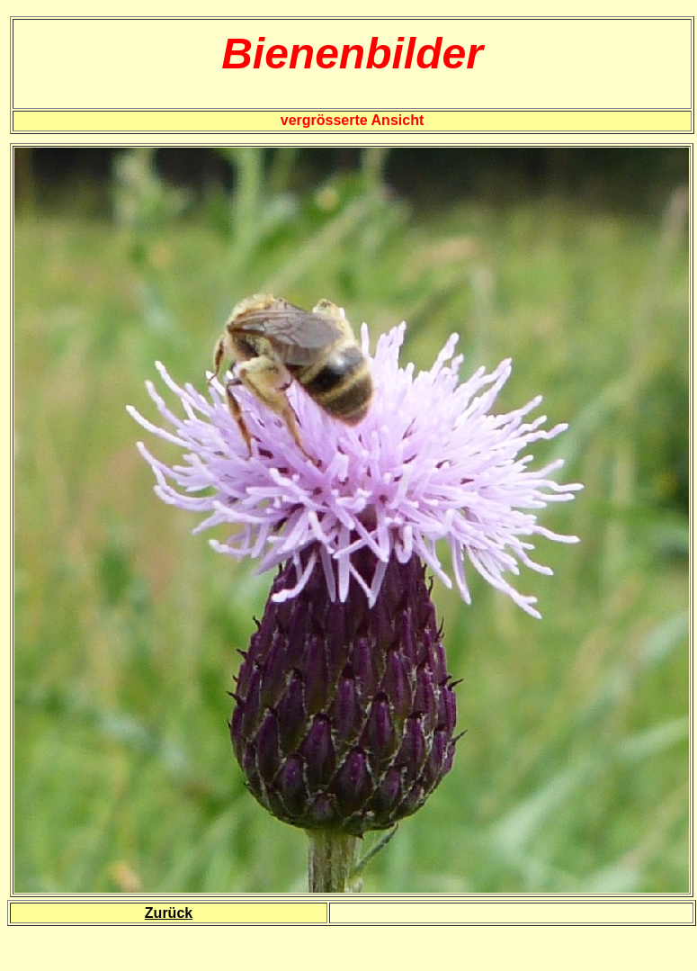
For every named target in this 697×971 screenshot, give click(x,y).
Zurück (168, 913)
